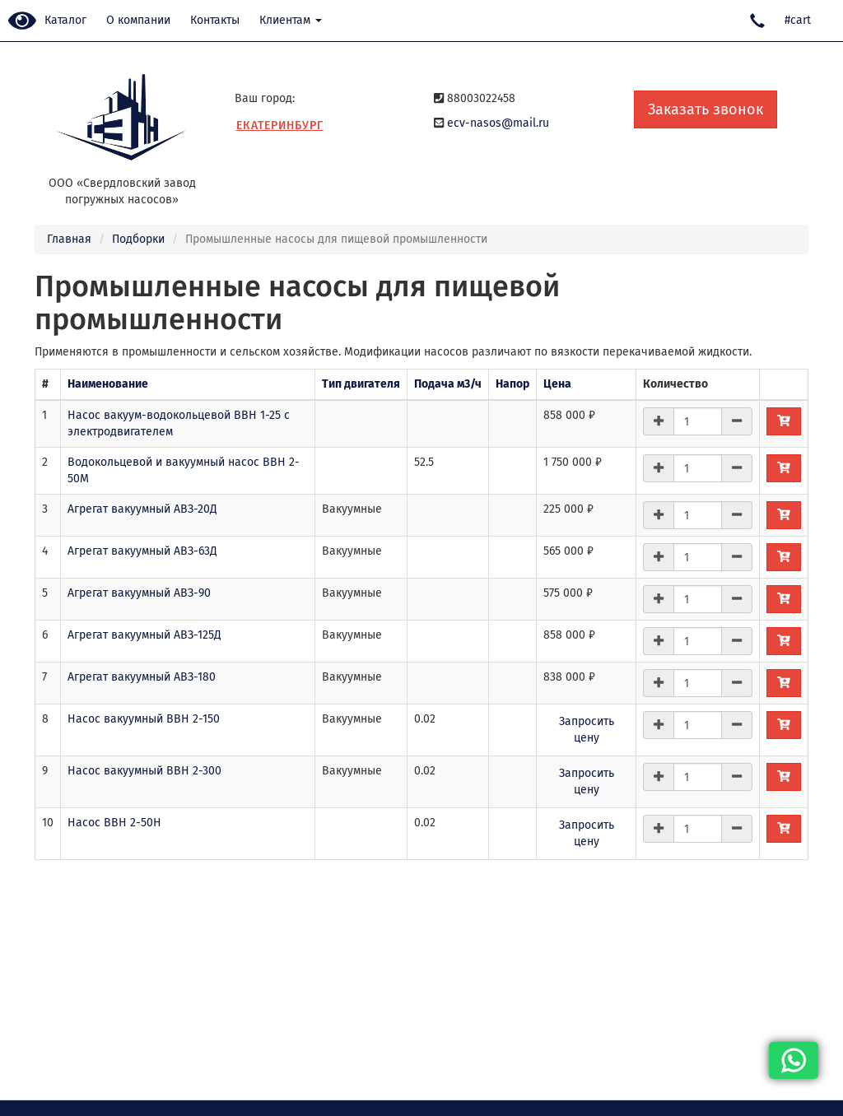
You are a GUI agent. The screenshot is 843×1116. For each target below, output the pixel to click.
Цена (557, 384)
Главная (69, 239)
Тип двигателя (361, 384)
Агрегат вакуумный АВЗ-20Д (142, 509)
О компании (138, 20)
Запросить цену (586, 729)
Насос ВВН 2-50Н (114, 823)
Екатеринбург (280, 126)
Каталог (65, 20)
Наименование (108, 384)
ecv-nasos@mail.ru (498, 123)
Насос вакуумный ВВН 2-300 (144, 771)
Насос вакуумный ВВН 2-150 (144, 719)
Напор (512, 384)
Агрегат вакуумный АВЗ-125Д (144, 635)
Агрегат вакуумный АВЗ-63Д (142, 551)
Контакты (215, 20)
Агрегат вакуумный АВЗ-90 (139, 593)
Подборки (138, 239)
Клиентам (290, 20)
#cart (798, 20)
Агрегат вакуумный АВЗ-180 (142, 677)
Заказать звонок (705, 109)
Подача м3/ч (448, 384)
